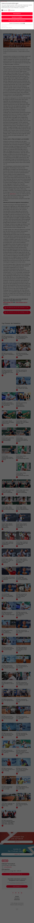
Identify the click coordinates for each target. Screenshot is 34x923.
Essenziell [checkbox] (5, 10)
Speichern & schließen (17, 17)
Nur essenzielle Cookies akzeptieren (17, 20)
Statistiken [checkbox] (12, 10)
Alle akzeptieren (17, 13)
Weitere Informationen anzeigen (16, 23)
